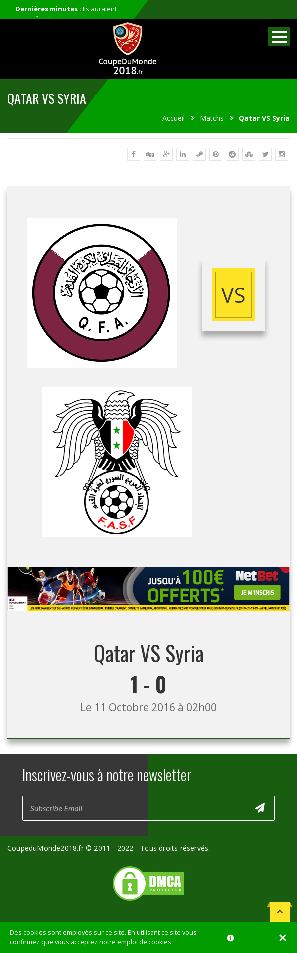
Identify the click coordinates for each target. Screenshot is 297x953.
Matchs (212, 118)
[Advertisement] (148, 620)
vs (233, 295)
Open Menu (279, 36)
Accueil (173, 118)
